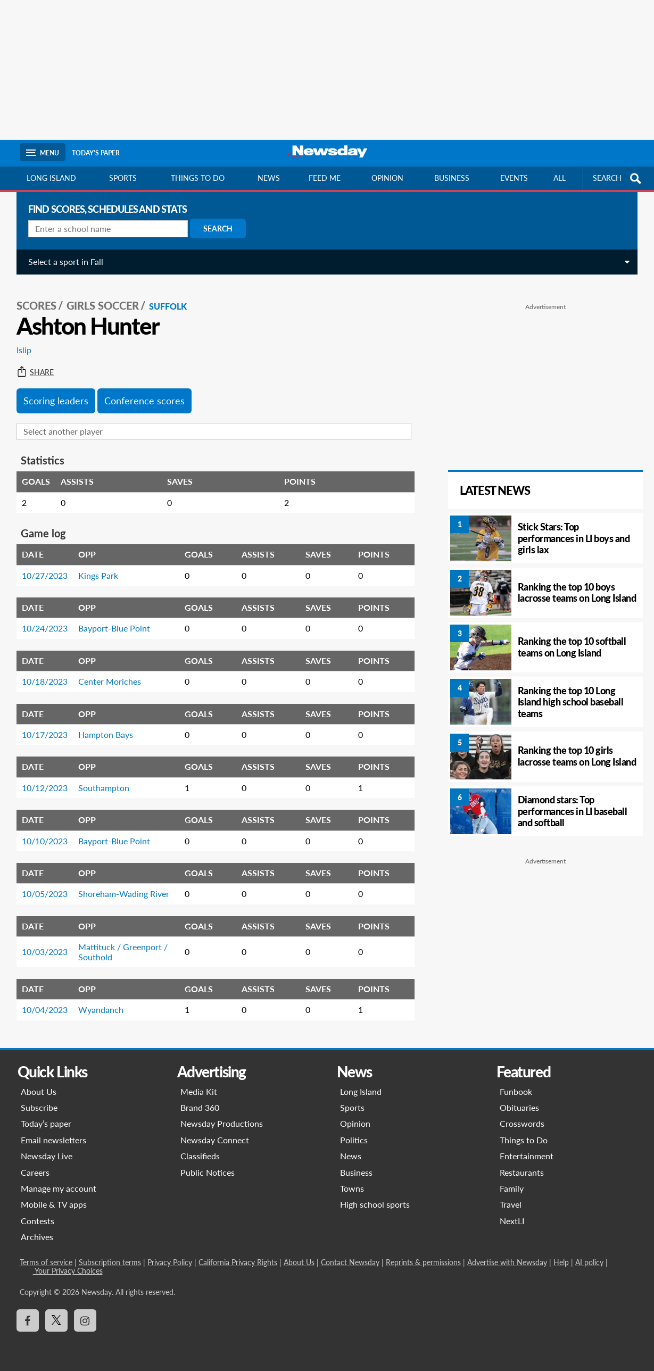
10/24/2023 (48, 626)
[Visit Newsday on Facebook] (27, 1320)
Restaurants (522, 1172)
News (269, 177)
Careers (35, 1172)
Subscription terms (110, 1262)
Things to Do (524, 1140)
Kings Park (101, 574)
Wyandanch (104, 1008)
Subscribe (39, 1107)
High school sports (375, 1204)
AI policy (589, 1262)
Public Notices (207, 1172)
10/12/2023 (48, 786)
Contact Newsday (350, 1262)
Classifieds (200, 1156)
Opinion (387, 177)
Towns (352, 1188)
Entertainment (526, 1156)
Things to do (198, 177)
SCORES (40, 303)
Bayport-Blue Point (117, 626)
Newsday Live (46, 1156)
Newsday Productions (221, 1123)
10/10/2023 (48, 839)
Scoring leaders (59, 399)
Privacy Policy (169, 1262)
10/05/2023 (48, 892)
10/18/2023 (48, 680)
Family (512, 1188)
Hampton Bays (108, 733)
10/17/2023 (48, 733)
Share (38, 371)
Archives (37, 1237)
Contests (37, 1221)
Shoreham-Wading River (126, 892)
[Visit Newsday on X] (56, 1320)
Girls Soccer (106, 303)
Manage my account (58, 1188)
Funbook (516, 1091)
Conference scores (147, 399)
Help (561, 1262)
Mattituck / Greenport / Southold (126, 950)
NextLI (512, 1221)
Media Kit (198, 1091)
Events (514, 177)
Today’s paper (46, 1123)
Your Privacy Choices (68, 1270)
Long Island (51, 177)
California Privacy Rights (237, 1262)
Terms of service (46, 1262)
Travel (510, 1204)
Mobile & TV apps (54, 1204)
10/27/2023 (48, 574)
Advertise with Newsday (507, 1262)
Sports (123, 177)
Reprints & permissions (423, 1262)
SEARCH (618, 178)
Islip (27, 348)
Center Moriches (112, 680)
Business (451, 177)
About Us (38, 1091)
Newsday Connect (214, 1140)
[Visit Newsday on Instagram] (85, 1320)
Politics (354, 1140)
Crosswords (522, 1123)
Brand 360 (199, 1107)
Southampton (107, 786)
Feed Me (325, 177)
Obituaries (519, 1107)
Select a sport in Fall (68, 261)
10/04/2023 (48, 1008)
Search (221, 228)
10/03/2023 (48, 950)
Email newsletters (53, 1140)
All (559, 177)
